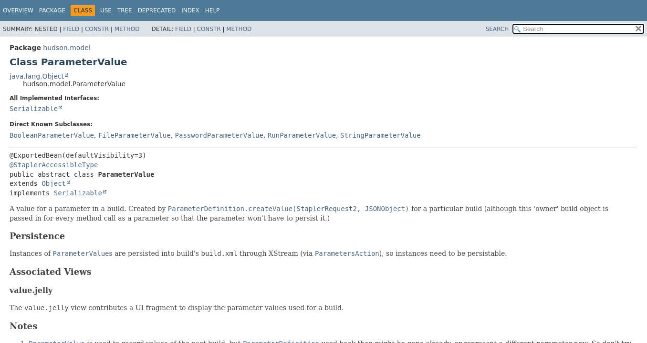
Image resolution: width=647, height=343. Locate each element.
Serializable (34, 108)
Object (54, 183)
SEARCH (497, 29)
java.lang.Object (37, 76)
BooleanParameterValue (52, 135)
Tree (124, 10)
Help (212, 10)
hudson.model (66, 47)
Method (127, 29)
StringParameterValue (380, 135)
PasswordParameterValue (219, 135)
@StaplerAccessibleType (54, 165)
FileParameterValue (134, 135)
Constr (97, 29)
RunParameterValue (302, 135)
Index (190, 10)
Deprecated (157, 10)
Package (52, 10)
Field (71, 29)
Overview (18, 10)
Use (106, 10)
